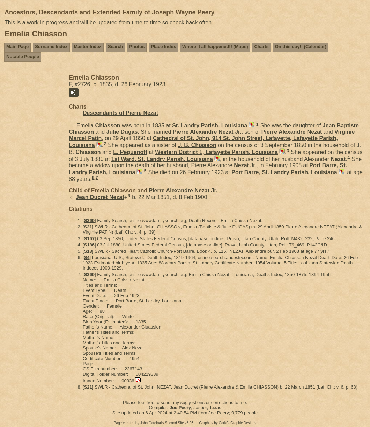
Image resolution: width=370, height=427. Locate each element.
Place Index (163, 46)
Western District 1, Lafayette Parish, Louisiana (216, 152)
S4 (87, 257)
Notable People (22, 56)
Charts (261, 46)
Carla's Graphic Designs (238, 423)
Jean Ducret (100, 197)
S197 (89, 238)
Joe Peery (180, 407)
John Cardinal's (152, 423)
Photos (137, 46)
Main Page (17, 46)
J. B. (197, 145)
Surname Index (51, 46)
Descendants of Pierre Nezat (120, 113)
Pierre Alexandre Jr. (207, 132)
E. (130, 152)
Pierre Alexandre (291, 132)
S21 (88, 226)
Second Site (174, 423)
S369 (89, 220)
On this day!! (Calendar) (300, 46)
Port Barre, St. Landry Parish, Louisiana (284, 172)
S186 (89, 245)
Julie (122, 132)
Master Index (88, 46)
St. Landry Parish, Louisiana (209, 125)
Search (115, 46)
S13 (88, 251)
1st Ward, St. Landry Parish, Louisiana (162, 159)
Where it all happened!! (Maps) (215, 46)
